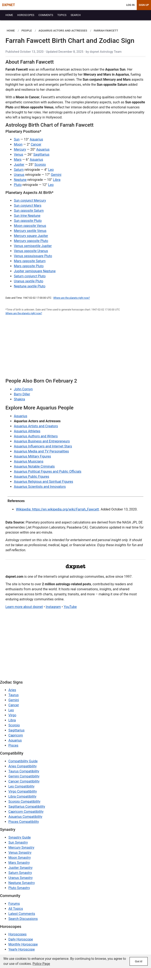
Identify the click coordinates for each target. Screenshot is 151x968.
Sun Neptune (27, 216)
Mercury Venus (30, 231)
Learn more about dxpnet (24, 607)
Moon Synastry (19, 858)
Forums (14, 904)
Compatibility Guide (23, 761)
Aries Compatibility (22, 766)
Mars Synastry (19, 863)
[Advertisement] (75, 349)
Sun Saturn (29, 211)
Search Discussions (23, 919)
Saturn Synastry (20, 873)
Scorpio (40, 165)
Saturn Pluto (30, 276)
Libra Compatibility (22, 796)
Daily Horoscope (20, 939)
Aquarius (36, 139)
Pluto (18, 185)
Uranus (19, 175)
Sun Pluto (28, 221)
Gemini (56, 175)
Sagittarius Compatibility (26, 807)
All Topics (15, 909)
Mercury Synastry (21, 848)
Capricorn (15, 735)
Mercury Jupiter (31, 236)
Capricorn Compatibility (25, 812)
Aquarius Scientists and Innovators (40, 487)
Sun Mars (27, 206)
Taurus (13, 695)
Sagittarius (41, 155)
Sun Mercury (30, 201)
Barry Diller (22, 394)
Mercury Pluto (31, 241)
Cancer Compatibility (23, 781)
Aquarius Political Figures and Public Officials (47, 471)
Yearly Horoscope (21, 949)
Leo (51, 170)
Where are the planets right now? (71, 297)
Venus (18, 155)
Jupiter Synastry (20, 868)
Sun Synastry (18, 842)
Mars (17, 160)
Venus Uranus (31, 251)
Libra (56, 180)
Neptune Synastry (21, 883)
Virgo (12, 715)
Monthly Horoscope (23, 944)
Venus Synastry (19, 853)
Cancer (36, 144)
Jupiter (19, 165)
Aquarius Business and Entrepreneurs (42, 441)
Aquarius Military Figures (32, 456)
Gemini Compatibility (23, 776)
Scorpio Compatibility (24, 802)
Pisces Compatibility (23, 822)
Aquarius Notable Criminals (34, 466)
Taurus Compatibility (23, 771)
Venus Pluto (33, 256)
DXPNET (8, 5)
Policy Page (41, 964)
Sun (17, 139)
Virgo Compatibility (22, 791)
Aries (12, 690)
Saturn (19, 170)
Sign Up (144, 5)
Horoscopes (17, 934)
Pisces (13, 745)
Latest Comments (21, 914)
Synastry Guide (19, 837)
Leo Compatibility (21, 786)
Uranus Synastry (20, 878)
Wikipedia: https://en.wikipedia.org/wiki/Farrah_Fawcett (57, 509)
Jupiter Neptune (35, 271)
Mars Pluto (29, 266)
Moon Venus (30, 226)
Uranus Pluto (28, 281)
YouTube (70, 607)
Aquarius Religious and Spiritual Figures (43, 482)
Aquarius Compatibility (25, 817)
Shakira (19, 399)
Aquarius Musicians (28, 461)
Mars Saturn (30, 261)
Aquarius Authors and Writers (36, 436)
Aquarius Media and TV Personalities (41, 451)
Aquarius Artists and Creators (36, 426)
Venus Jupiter (33, 246)
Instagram (53, 607)
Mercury (20, 149)
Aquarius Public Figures (31, 477)
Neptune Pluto (29, 286)
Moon (18, 144)
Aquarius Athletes (27, 431)
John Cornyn (23, 389)
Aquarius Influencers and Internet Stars (43, 446)
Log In (130, 5)
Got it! (138, 961)
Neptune (20, 180)
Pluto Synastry (19, 888)
